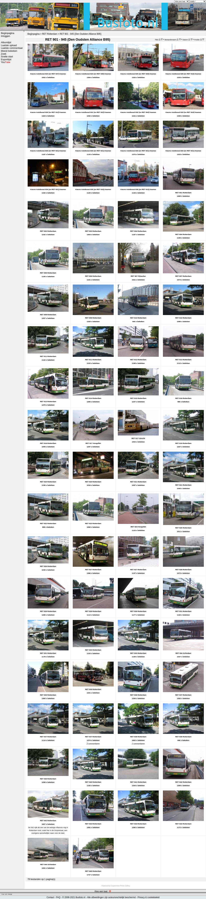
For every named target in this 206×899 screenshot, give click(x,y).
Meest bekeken (9, 51)
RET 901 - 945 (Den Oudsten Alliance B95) (80, 34)
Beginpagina (7, 33)
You (5, 62)
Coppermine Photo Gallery (120, 886)
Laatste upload (9, 45)
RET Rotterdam (49, 34)
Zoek (3, 53)
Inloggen (5, 36)
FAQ (58, 897)
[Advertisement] (12, 121)
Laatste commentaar (12, 48)
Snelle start (7, 56)
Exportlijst (6, 59)
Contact (50, 897)
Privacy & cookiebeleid (148, 897)
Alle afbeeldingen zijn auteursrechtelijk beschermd (111, 897)
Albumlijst (6, 42)
